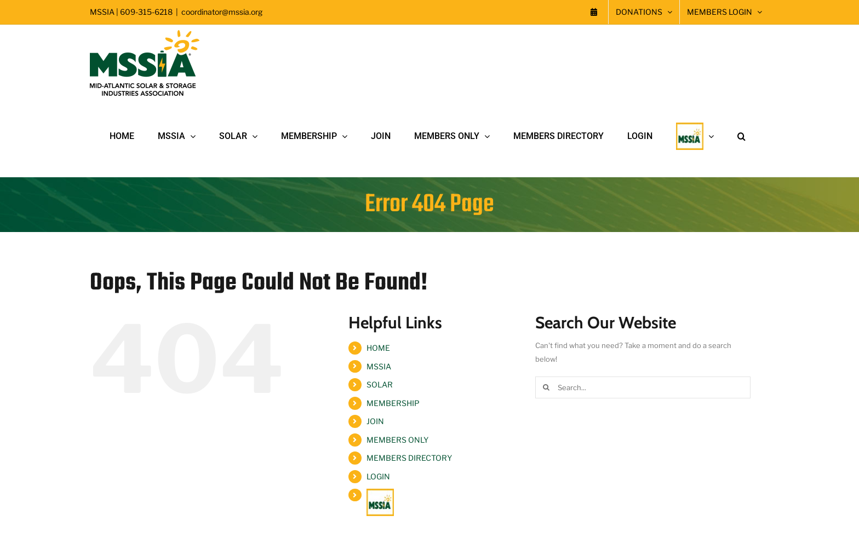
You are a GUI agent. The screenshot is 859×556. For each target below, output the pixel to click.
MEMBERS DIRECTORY (409, 457)
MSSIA (378, 366)
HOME (378, 347)
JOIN (375, 421)
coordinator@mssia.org (221, 11)
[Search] (546, 387)
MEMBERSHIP (393, 403)
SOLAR (379, 384)
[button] (741, 136)
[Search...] (643, 387)
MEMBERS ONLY (397, 439)
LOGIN (378, 476)
